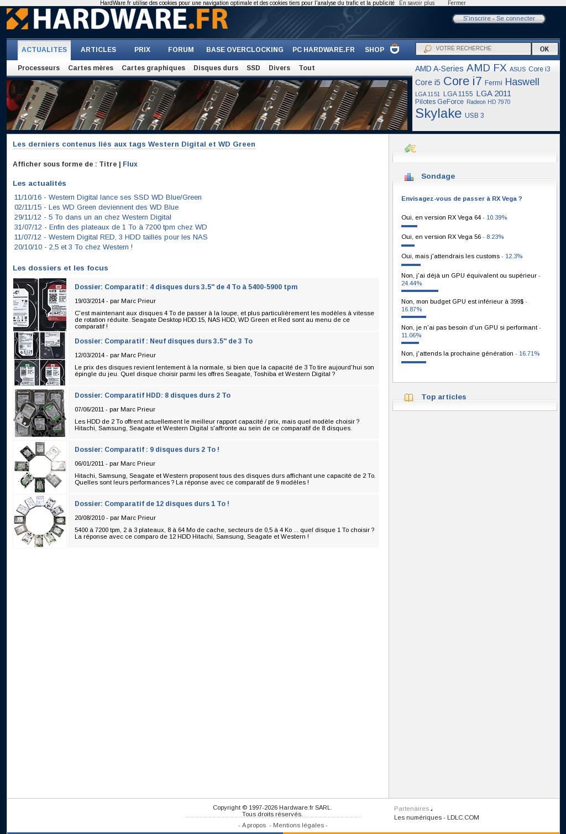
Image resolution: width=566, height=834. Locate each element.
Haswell (522, 81)
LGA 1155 (458, 94)
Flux (130, 164)
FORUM (181, 50)
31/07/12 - (110, 227)
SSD (253, 68)
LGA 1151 (428, 94)
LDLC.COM (463, 817)
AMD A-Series (439, 68)
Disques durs (215, 68)
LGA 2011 (493, 93)
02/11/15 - (96, 207)
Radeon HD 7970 (489, 102)
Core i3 (539, 69)
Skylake (438, 113)
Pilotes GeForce (439, 102)
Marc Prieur (138, 301)
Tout (306, 68)
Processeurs (39, 68)
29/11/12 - (92, 217)
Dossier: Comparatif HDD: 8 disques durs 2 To (152, 395)
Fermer (457, 3)
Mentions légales (298, 825)
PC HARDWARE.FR (323, 50)
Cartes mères (90, 68)
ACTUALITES (44, 50)
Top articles (444, 397)
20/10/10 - (73, 247)
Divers (279, 68)
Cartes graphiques (153, 68)
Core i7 (462, 81)
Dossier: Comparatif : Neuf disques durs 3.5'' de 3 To (164, 341)
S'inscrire (477, 18)
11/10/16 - (108, 197)
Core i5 (428, 82)
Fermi (493, 83)
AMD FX (487, 68)
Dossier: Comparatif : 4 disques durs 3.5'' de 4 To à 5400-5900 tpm (186, 287)
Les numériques (418, 817)
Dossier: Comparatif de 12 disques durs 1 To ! (152, 504)
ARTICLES (98, 50)
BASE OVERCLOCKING (245, 50)
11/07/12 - (111, 237)
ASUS (518, 69)
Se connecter (515, 18)
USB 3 (474, 115)
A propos (254, 825)
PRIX (142, 50)
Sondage (438, 176)
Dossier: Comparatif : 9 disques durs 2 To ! (147, 450)
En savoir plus (416, 3)
